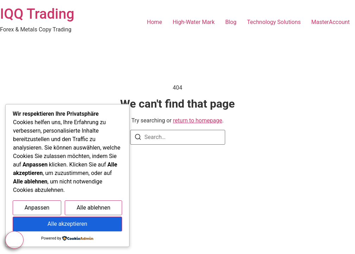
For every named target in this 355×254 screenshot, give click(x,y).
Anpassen (37, 207)
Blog (230, 22)
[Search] (138, 138)
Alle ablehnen (93, 207)
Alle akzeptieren (67, 223)
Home (154, 22)
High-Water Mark (194, 22)
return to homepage (197, 120)
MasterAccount (330, 22)
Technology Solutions (274, 22)
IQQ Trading (37, 14)
